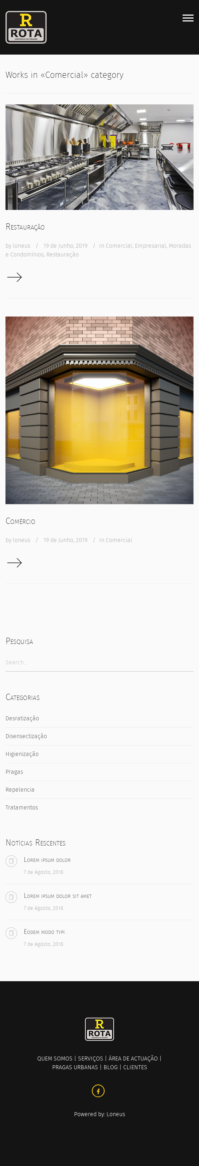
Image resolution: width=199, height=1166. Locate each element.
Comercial (119, 246)
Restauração (25, 226)
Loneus (115, 1114)
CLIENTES (135, 1067)
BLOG (111, 1067)
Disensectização (26, 736)
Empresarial (150, 246)
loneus (21, 246)
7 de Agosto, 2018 (43, 872)
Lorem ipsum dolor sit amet (57, 895)
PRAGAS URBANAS (75, 1067)
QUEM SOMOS (55, 1058)
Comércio (20, 521)
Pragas (14, 772)
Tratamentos (21, 807)
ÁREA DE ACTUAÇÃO (133, 1058)
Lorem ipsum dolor (47, 859)
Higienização (22, 754)
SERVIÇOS (90, 1058)
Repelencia (20, 789)
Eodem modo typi (44, 931)
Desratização (22, 718)
